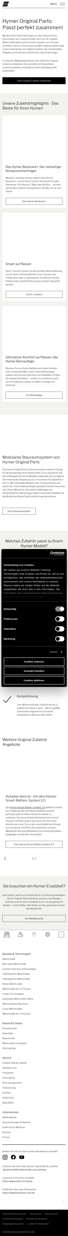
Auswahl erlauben (34, 671)
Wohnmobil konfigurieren (15, 1003)
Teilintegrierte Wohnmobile (16, 974)
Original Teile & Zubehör (14, 1062)
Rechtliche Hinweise (36, 1218)
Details (54, 651)
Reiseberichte (9, 1028)
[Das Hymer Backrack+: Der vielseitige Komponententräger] (34, 142)
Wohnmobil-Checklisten (14, 1043)
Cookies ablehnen (34, 680)
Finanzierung (9, 1087)
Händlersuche (9, 1067)
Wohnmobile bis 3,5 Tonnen (16, 988)
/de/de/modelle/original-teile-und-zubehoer (24, 1169)
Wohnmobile (8, 959)
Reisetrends (8, 1038)
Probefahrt (8, 1072)
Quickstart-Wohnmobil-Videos (17, 998)
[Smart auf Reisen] (34, 239)
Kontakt (6, 1092)
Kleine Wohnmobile (12, 983)
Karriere (6, 1132)
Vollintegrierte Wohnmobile (16, 978)
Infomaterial (8, 1077)
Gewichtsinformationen (14, 1213)
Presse (6, 1137)
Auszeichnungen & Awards (16, 1122)
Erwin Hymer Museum (13, 1127)
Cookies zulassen (34, 661)
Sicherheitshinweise (12, 1218)
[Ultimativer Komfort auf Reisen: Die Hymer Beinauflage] (34, 332)
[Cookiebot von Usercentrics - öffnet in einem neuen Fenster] (50, 554)
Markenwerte (9, 1117)
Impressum (35, 1213)
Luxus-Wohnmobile (12, 1008)
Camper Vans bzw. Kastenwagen (19, 969)
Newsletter (8, 1102)
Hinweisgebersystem (13, 1223)
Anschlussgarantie (12, 1082)
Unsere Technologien (13, 993)
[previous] (5, 858)
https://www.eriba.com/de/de (17, 1181)
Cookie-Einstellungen (38, 1223)
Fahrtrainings (9, 1048)
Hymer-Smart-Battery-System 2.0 (27, 807)
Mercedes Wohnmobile (14, 964)
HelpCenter (8, 1097)
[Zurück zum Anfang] (63, 1202)
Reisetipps (7, 1033)
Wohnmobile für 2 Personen (16, 1013)
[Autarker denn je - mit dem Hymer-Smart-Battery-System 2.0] (34, 771)
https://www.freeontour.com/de (18, 1192)
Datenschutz (51, 1213)
